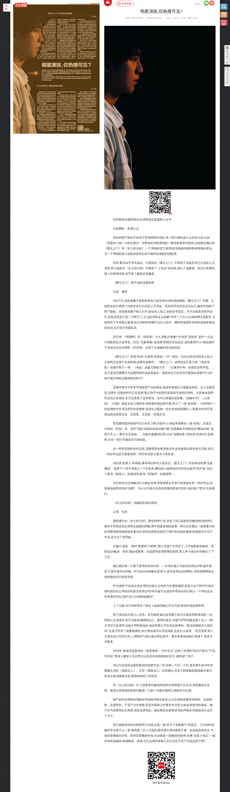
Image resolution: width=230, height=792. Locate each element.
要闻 (6, 7)
